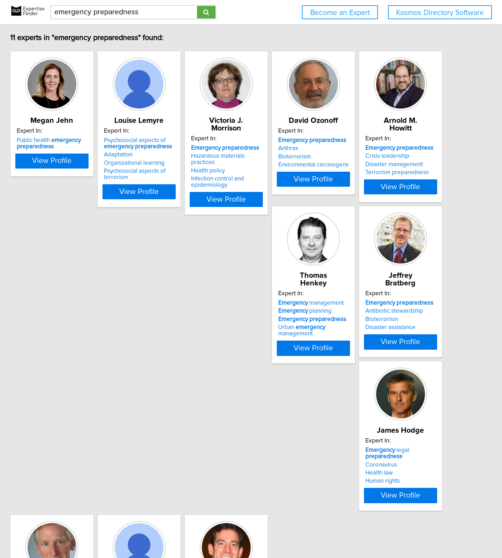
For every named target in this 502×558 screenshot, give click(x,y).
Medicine (180, 447)
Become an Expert (340, 12)
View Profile (92, 185)
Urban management (194, 318)
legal (403, 294)
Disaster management (77, 310)
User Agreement (273, 532)
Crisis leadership (70, 302)
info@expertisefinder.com (184, 532)
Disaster (288, 447)
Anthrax (372, 148)
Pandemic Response (179, 478)
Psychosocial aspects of (187, 143)
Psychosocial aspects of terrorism (196, 171)
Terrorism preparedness (80, 318)
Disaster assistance (283, 318)
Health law (376, 310)
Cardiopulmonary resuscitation (297, 478)
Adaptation (167, 154)
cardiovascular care (298, 455)
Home (224, 532)
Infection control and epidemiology (284, 168)
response (76, 464)
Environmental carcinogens (397, 165)
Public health (80, 143)
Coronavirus (378, 302)
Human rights (379, 318)
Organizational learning (183, 163)
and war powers (85, 447)
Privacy (243, 532)
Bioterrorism (378, 157)
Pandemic (185, 455)
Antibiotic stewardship (286, 302)
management (186, 294)
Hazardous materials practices (297, 148)
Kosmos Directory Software (440, 12)
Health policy (274, 157)
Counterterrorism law (76, 472)
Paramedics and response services (294, 467)
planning (179, 302)
